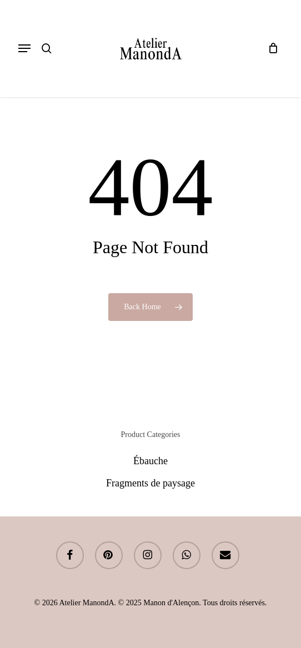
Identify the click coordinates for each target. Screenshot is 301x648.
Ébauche (150, 460)
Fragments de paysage (150, 483)
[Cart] (270, 48)
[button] (24, 48)
